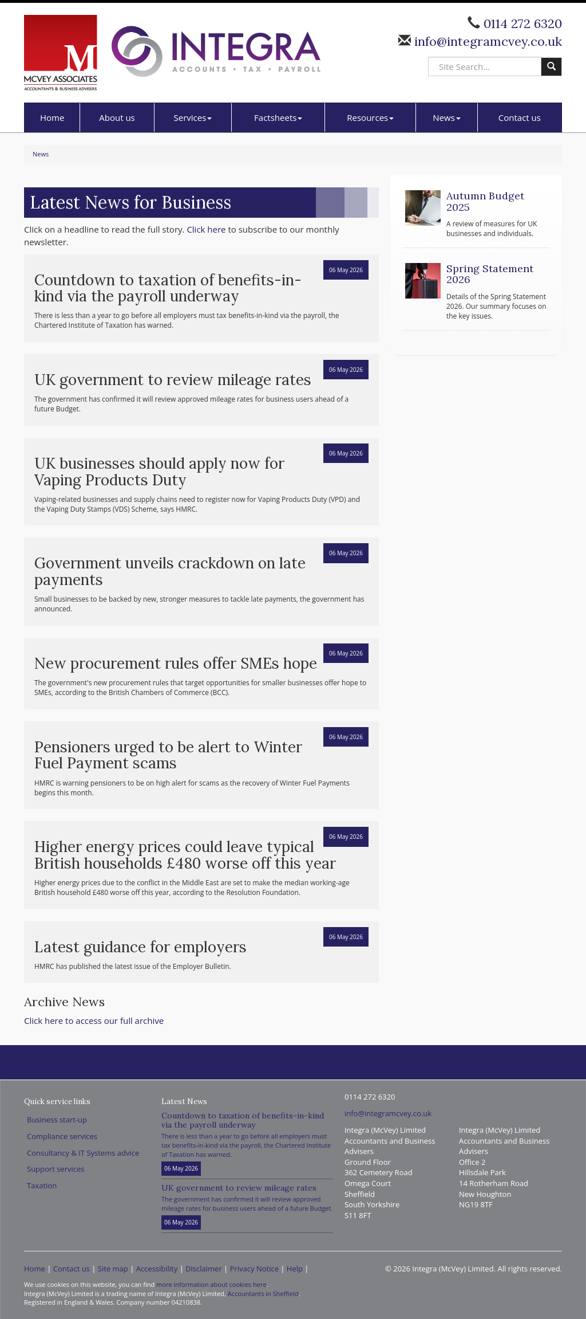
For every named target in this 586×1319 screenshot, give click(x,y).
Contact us (519, 117)
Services (193, 117)
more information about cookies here (211, 1284)
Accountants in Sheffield (263, 1293)
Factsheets (278, 117)
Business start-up (57, 1119)
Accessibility (157, 1268)
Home (52, 117)
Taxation (42, 1185)
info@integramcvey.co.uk (486, 41)
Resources (370, 117)
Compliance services (62, 1136)
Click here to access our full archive (94, 1020)
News (447, 117)
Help (295, 1268)
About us (116, 117)
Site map (113, 1268)
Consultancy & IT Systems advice (83, 1153)
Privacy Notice (254, 1268)
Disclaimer (203, 1268)
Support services (55, 1169)
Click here (206, 229)
